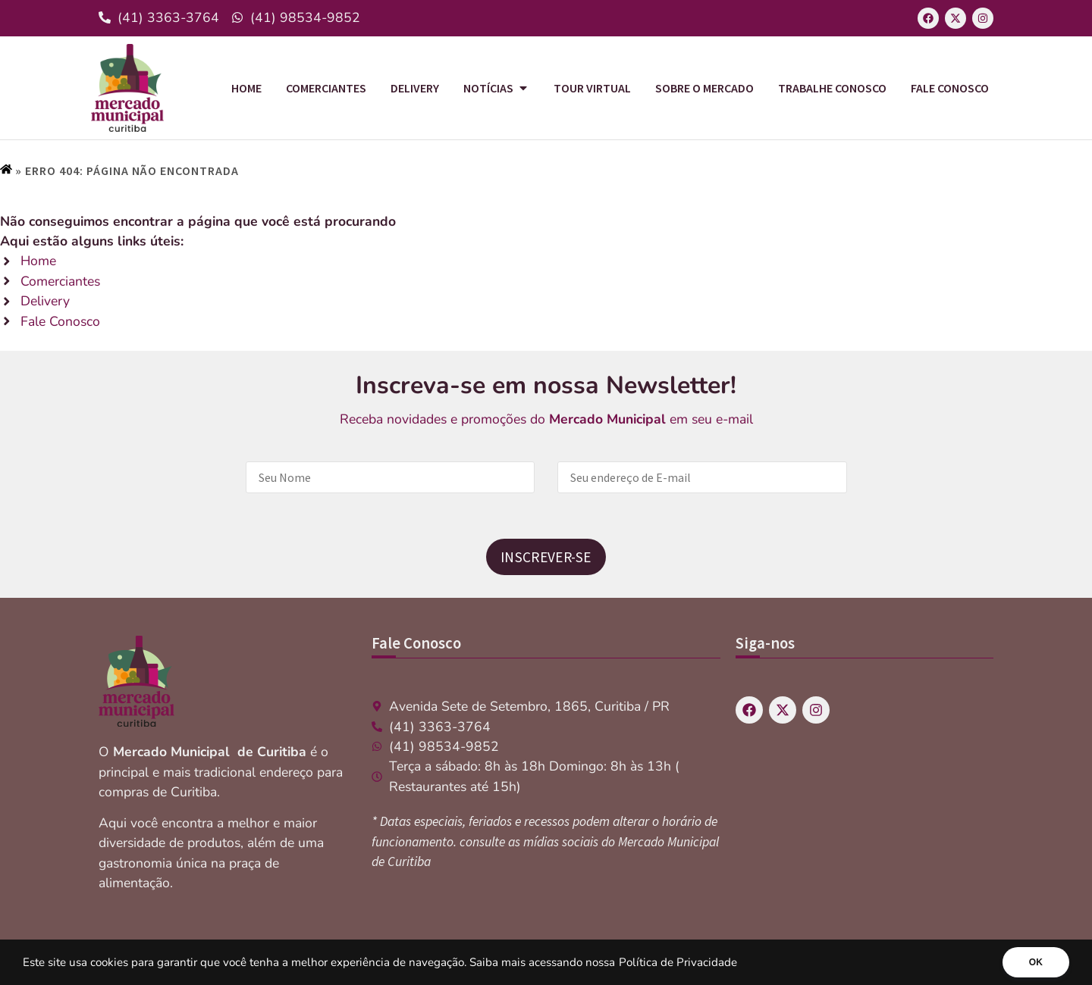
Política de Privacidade (678, 962)
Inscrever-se (546, 557)
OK (1036, 962)
